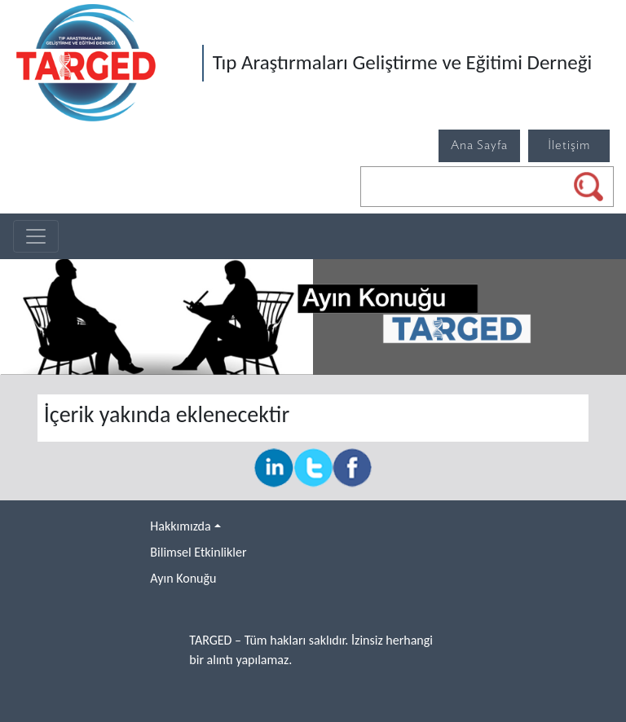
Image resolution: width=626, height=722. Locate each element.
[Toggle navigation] (36, 236)
